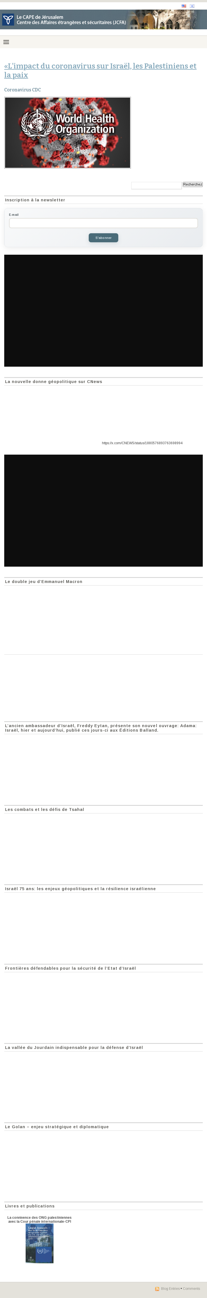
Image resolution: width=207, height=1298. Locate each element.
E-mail (14, 214)
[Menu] (6, 42)
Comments (191, 1289)
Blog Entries (170, 1289)
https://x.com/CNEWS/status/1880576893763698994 (142, 443)
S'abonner (103, 237)
